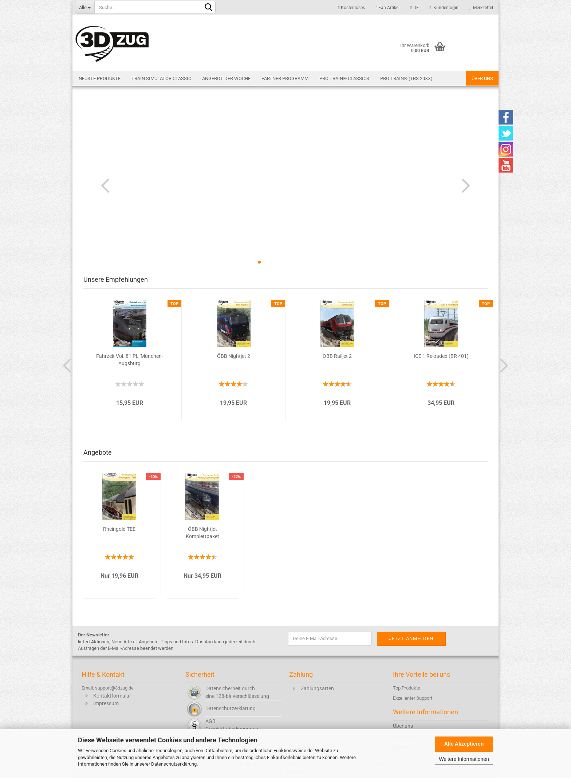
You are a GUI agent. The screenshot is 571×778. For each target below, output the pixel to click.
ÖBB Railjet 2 (337, 356)
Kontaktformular (112, 696)
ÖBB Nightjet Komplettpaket (202, 532)
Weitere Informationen (464, 759)
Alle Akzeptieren (464, 744)
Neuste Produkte (100, 78)
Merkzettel (481, 7)
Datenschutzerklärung (174, 764)
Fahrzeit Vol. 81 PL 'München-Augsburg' (129, 359)
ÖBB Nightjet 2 (233, 356)
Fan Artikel (387, 7)
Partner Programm (284, 78)
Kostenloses (351, 7)
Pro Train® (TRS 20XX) (406, 78)
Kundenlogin (444, 7)
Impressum (106, 703)
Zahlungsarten (317, 688)
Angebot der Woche (226, 78)
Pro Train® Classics (344, 78)
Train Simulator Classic (161, 78)
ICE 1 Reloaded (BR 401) (441, 356)
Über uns (482, 78)
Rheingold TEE (119, 529)
